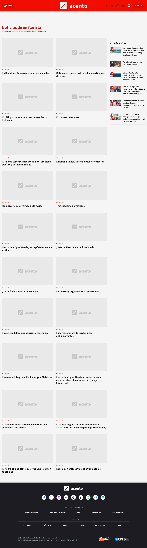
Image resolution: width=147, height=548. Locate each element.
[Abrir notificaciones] (129, 6)
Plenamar (28, 525)
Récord (47, 525)
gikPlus (65, 525)
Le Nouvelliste (31, 512)
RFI (78, 512)
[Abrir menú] (8, 6)
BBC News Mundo (58, 512)
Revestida (100, 525)
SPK (82, 525)
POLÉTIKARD (117, 512)
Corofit (120, 525)
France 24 (96, 512)
